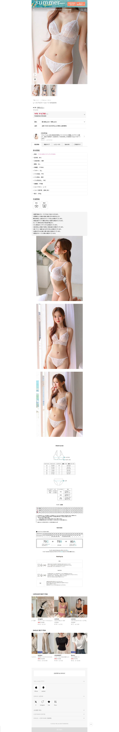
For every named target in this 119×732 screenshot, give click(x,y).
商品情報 (36, 144)
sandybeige (35, 655)
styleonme (68, 655)
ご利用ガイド (77, 144)
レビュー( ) (57, 144)
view (84, 136)
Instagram (42, 703)
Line (49, 703)
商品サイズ (47, 144)
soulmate (35, 619)
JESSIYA (51, 655)
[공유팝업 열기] (35, 74)
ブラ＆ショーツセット (46, 100)
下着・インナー (36, 100)
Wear (55, 703)
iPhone (36, 688)
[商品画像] (35, 79)
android (43, 688)
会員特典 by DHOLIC (59, 673)
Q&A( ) (67, 144)
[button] (84, 44)
